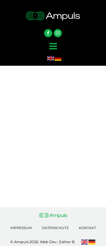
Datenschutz (55, 228)
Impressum (21, 228)
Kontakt (87, 228)
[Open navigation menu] (53, 46)
